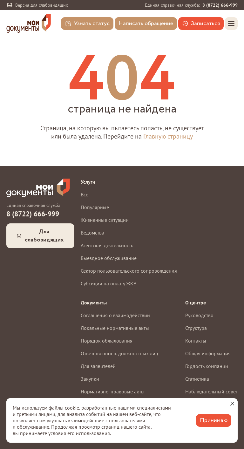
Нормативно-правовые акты (113, 391)
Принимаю (213, 420)
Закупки (90, 379)
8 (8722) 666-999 (220, 5)
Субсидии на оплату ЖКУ (108, 283)
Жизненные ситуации (105, 220)
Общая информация (208, 353)
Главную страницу (168, 136)
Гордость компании (206, 366)
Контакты (195, 340)
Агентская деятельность (107, 245)
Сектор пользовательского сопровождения (129, 271)
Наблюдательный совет (211, 391)
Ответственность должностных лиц (119, 353)
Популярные (95, 207)
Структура (196, 328)
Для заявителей (98, 366)
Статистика (197, 379)
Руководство (199, 315)
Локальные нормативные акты (115, 328)
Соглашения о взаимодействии (115, 315)
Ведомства (92, 232)
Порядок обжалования (106, 340)
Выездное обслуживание (109, 258)
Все (84, 194)
